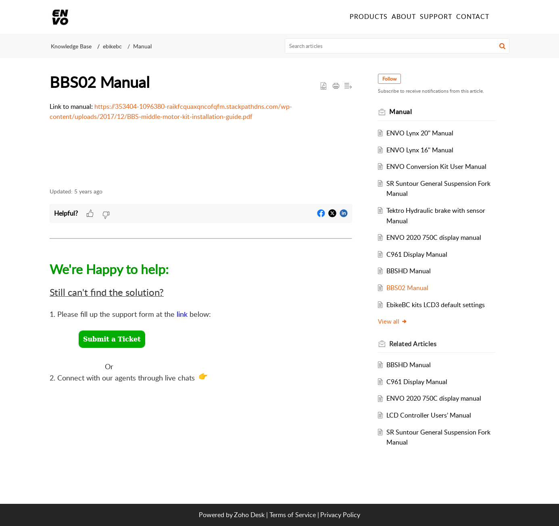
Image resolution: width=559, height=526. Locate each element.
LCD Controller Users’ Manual (428, 415)
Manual (142, 46)
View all (392, 321)
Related (412, 343)
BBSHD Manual (408, 270)
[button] (502, 46)
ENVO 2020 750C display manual (433, 237)
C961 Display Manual (416, 254)
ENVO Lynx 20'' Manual (419, 133)
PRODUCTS (369, 16)
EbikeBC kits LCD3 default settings (435, 304)
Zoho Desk (249, 514)
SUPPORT (436, 16)
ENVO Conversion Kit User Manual (436, 166)
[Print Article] (336, 86)
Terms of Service (292, 514)
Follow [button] (389, 78)
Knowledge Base (71, 46)
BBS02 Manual (407, 287)
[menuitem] (500, 17)
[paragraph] (201, 112)
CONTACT (472, 16)
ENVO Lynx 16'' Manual (419, 150)
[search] (397, 46)
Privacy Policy (340, 514)
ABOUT (404, 16)
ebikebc (112, 46)
